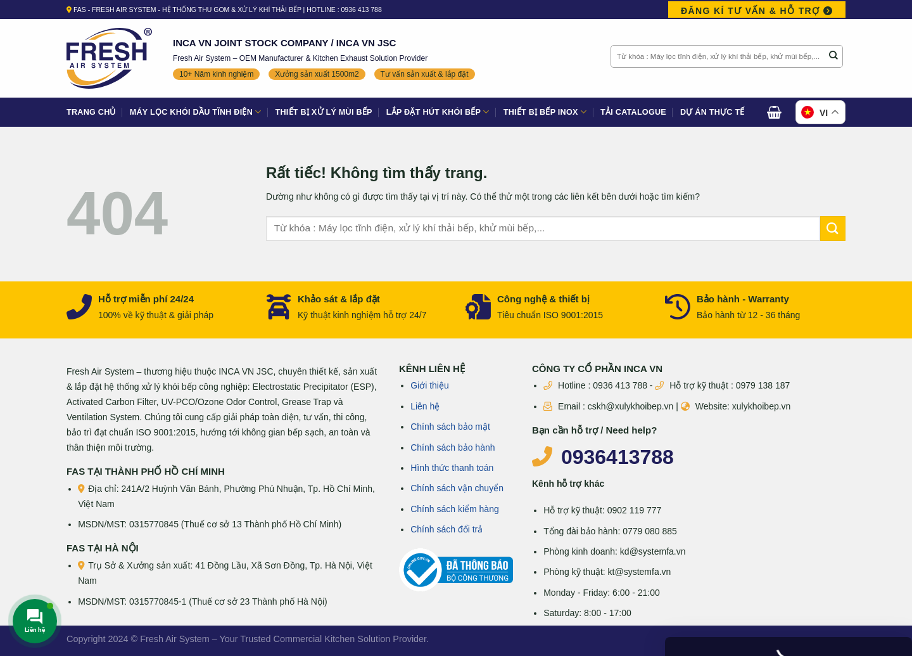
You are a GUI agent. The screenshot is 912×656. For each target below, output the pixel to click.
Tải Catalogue (633, 112)
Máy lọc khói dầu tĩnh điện (196, 112)
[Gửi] (833, 56)
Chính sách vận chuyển (457, 488)
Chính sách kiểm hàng (454, 509)
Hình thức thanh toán (451, 468)
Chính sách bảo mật (450, 426)
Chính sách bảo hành (452, 447)
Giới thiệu (429, 385)
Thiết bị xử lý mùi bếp (324, 112)
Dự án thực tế (712, 112)
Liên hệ (425, 406)
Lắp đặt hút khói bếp (438, 112)
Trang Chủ (91, 112)
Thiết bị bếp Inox (545, 112)
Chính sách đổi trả (446, 529)
